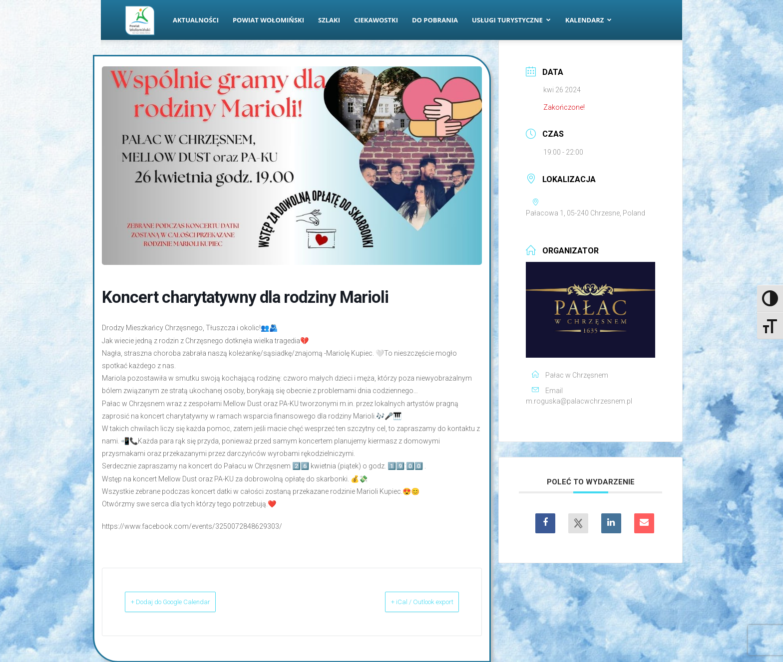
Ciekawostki (376, 19)
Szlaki (329, 19)
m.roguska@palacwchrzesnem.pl (579, 401)
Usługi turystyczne (511, 19)
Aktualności (196, 19)
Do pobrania (435, 19)
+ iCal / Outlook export (407, 601)
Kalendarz (588, 19)
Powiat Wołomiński (268, 19)
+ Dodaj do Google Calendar (187, 601)
